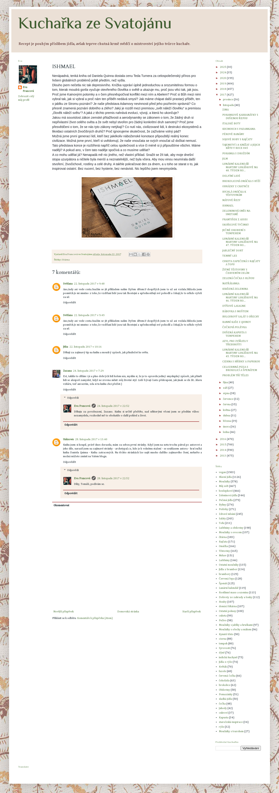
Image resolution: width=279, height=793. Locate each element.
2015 (223, 444)
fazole (222, 671)
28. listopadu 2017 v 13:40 (91, 439)
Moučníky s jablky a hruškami (236, 625)
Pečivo (223, 620)
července (228, 399)
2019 (223, 83)
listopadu (229, 105)
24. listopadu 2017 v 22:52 (113, 406)
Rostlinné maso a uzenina (233, 592)
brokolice (224, 685)
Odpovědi (72, 398)
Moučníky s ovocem (230, 532)
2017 (223, 94)
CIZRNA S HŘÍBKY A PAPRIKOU (241, 361)
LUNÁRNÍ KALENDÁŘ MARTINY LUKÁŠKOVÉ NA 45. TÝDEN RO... (240, 353)
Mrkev (222, 555)
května (227, 410)
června (227, 404)
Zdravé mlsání (227, 514)
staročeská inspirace (231, 722)
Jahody (223, 708)
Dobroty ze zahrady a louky (235, 597)
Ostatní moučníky (229, 565)
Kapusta (223, 717)
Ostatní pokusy (227, 611)
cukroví (223, 713)
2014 (223, 450)
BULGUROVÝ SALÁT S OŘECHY (240, 316)
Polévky (223, 509)
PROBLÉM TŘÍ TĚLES (235, 375)
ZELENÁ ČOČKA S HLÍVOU (238, 278)
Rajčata (223, 541)
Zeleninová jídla (228, 495)
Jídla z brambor (228, 569)
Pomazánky (225, 694)
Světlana (68, 283)
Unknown (68, 439)
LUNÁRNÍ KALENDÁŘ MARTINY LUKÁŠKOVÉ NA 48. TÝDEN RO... (240, 167)
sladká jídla (225, 699)
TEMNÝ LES (229, 256)
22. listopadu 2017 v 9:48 (89, 283)
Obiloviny (224, 690)
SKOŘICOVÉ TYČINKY (235, 224)
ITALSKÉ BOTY (231, 123)
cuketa (223, 615)
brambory (225, 574)
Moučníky (224, 481)
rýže (221, 727)
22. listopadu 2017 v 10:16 (85, 347)
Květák (223, 666)
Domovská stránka (128, 611)
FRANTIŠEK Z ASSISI (234, 219)
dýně (222, 652)
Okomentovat (61, 505)
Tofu (221, 523)
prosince (228, 99)
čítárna (66, 260)
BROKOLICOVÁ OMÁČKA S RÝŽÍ (241, 181)
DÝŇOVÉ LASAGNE (234, 306)
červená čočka (227, 676)
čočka (222, 703)
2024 (223, 72)
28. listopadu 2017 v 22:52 (113, 478)
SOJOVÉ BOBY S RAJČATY (237, 139)
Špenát (223, 583)
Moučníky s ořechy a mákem (235, 629)
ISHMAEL (228, 205)
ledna (226, 432)
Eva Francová (82, 406)
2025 (223, 67)
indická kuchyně (228, 657)
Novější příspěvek (63, 611)
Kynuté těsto (226, 634)
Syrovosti (224, 648)
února (226, 426)
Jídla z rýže (225, 662)
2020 (223, 78)
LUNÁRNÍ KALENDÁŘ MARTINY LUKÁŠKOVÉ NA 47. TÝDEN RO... (240, 242)
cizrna (222, 639)
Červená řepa (227, 578)
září (225, 388)
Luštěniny (224, 560)
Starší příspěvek (191, 611)
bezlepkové (226, 491)
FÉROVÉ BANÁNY (233, 134)
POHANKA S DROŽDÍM (236, 153)
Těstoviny (224, 551)
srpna (226, 393)
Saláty (222, 518)
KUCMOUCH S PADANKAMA (238, 129)
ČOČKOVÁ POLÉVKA (234, 327)
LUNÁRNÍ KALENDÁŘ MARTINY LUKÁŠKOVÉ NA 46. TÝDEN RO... (240, 297)
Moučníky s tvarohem (231, 731)
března (227, 421)
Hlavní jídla (225, 477)
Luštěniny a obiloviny (231, 528)
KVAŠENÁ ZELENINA (235, 289)
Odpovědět (69, 302)
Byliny (222, 504)
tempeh (223, 643)
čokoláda (224, 680)
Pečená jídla (226, 500)
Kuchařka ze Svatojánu (95, 23)
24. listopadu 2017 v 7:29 (88, 371)
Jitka (65, 347)
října (226, 382)
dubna (227, 415)
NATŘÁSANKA (230, 283)
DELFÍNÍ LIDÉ (231, 176)
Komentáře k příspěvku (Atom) (95, 618)
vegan (222, 472)
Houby (223, 602)
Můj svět (223, 486)
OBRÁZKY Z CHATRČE (235, 186)
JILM (225, 158)
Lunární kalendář (228, 588)
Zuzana (67, 371)
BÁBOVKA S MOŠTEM (235, 311)
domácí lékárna (228, 606)
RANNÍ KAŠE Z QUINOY (236, 322)
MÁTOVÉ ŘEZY (231, 200)
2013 (223, 455)
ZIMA (225, 109)
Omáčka (223, 546)
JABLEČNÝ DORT (232, 250)
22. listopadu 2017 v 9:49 (89, 315)
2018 (223, 89)
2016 (223, 439)
